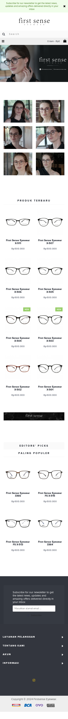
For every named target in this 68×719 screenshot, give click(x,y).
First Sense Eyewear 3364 (50, 543)
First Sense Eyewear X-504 (18, 339)
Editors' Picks (34, 445)
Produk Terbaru (34, 200)
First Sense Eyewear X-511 (18, 241)
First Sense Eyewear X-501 (50, 388)
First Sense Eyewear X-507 (50, 241)
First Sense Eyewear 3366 (18, 494)
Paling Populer (34, 453)
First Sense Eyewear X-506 (18, 290)
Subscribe (34, 615)
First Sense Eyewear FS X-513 (18, 543)
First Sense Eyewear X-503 (50, 339)
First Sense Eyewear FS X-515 (50, 494)
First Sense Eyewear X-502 (18, 388)
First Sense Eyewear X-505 (50, 290)
